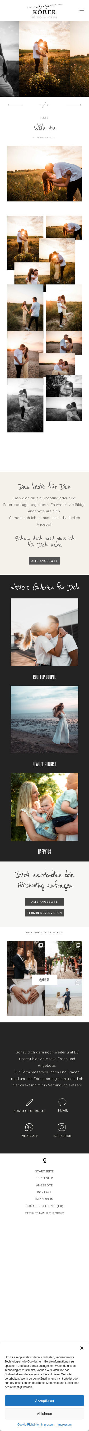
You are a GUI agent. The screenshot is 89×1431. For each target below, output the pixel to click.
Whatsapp (29, 1139)
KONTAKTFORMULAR (30, 1114)
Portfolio (44, 1182)
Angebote (44, 1188)
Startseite (44, 1175)
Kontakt (44, 1195)
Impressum (48, 1424)
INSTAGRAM (62, 1139)
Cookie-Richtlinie (28, 1424)
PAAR (44, 121)
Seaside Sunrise (44, 729)
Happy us (44, 817)
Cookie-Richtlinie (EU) (44, 1209)
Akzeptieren (44, 1401)
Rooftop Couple (44, 642)
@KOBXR (44, 983)
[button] (82, 1348)
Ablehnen (44, 1414)
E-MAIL (62, 1114)
